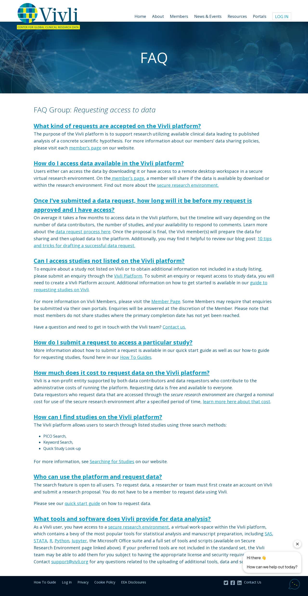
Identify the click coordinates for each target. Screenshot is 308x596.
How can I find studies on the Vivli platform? (98, 417)
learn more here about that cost (236, 401)
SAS (268, 534)
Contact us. (174, 327)
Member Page (165, 301)
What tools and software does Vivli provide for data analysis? (122, 519)
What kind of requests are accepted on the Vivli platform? (117, 126)
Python (62, 541)
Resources (237, 16)
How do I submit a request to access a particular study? (113, 342)
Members (179, 16)
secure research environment (138, 527)
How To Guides (135, 357)
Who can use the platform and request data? (98, 476)
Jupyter (79, 541)
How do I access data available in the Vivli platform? (109, 163)
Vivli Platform (128, 276)
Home (140, 16)
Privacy (83, 582)
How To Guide (45, 582)
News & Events (208, 16)
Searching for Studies (112, 461)
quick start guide (82, 503)
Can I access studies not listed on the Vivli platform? (109, 261)
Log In (282, 16)
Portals (259, 16)
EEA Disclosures (133, 582)
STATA (40, 541)
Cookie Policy (104, 582)
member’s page (85, 148)
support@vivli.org (69, 561)
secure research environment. (188, 185)
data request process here (83, 231)
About (158, 16)
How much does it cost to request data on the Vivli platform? (122, 372)
